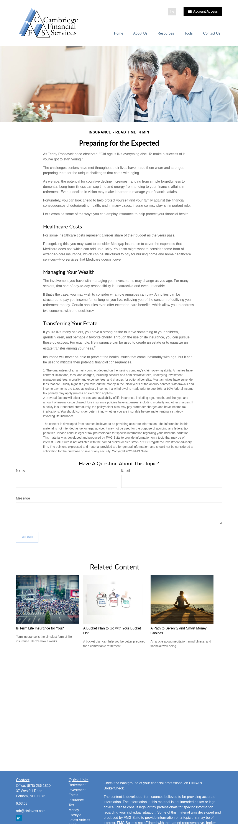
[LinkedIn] (172, 11)
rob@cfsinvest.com (31, 811)
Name (20, 470)
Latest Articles (79, 820)
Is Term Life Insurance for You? (40, 628)
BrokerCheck (114, 788)
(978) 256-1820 (39, 785)
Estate (73, 795)
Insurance (76, 800)
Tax (71, 805)
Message (23, 498)
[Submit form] (27, 537)
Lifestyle (75, 815)
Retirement (77, 785)
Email (125, 470)
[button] (118, 33)
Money (74, 810)
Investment (77, 790)
